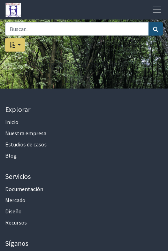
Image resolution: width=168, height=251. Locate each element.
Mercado (15, 200)
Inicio (11, 122)
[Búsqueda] (155, 29)
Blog (11, 155)
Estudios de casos (26, 144)
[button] (15, 45)
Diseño (13, 211)
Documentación (24, 188)
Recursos (16, 222)
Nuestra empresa (25, 133)
